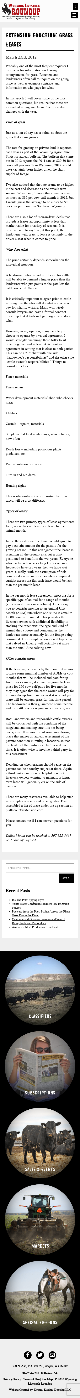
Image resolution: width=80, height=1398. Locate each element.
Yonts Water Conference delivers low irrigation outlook (40, 906)
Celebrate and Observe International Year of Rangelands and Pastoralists (38, 921)
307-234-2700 (30, 1373)
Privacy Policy (12, 1379)
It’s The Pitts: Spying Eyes (28, 900)
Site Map (47, 1379)
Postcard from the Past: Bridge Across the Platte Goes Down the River (41, 913)
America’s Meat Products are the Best (35, 927)
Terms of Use (31, 1379)
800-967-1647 (49, 1373)
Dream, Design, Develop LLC (52, 1390)
